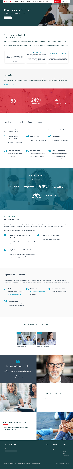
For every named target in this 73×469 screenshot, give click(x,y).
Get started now (8, 84)
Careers (64, 451)
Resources (35, 1)
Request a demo (57, 1)
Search (68, 1)
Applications (47, 446)
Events (64, 449)
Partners (64, 453)
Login (63, 1)
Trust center (19, 463)
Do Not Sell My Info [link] (7, 467)
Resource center (56, 446)
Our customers (55, 449)
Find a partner (7, 431)
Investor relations (66, 455)
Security (23, 463)
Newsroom (65, 447)
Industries (16, 1)
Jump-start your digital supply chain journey (37, 291)
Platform (46, 447)
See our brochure (8, 17)
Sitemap (5, 463)
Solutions (22, 1)
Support (46, 1)
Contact (64, 446)
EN (66, 1)
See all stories (36, 202)
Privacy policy (14, 463)
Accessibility (28, 463)
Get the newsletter (11, 451)
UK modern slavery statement (35, 463)
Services (28, 1)
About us (41, 1)
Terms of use (9, 463)
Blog (54, 447)
